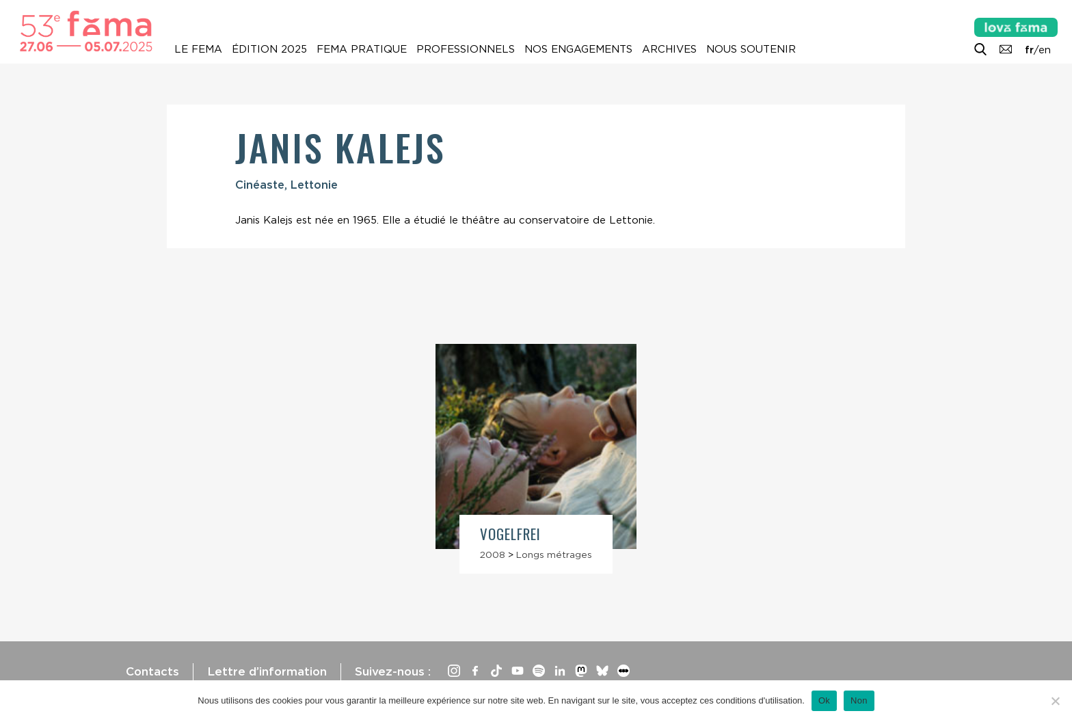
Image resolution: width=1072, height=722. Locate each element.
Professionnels (465, 49)
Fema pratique (362, 49)
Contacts (152, 671)
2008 (492, 554)
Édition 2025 (269, 49)
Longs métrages (554, 554)
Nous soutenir (751, 49)
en (1044, 50)
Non (859, 700)
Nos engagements (578, 49)
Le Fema (198, 49)
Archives (669, 49)
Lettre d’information (267, 671)
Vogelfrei (510, 533)
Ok (824, 700)
